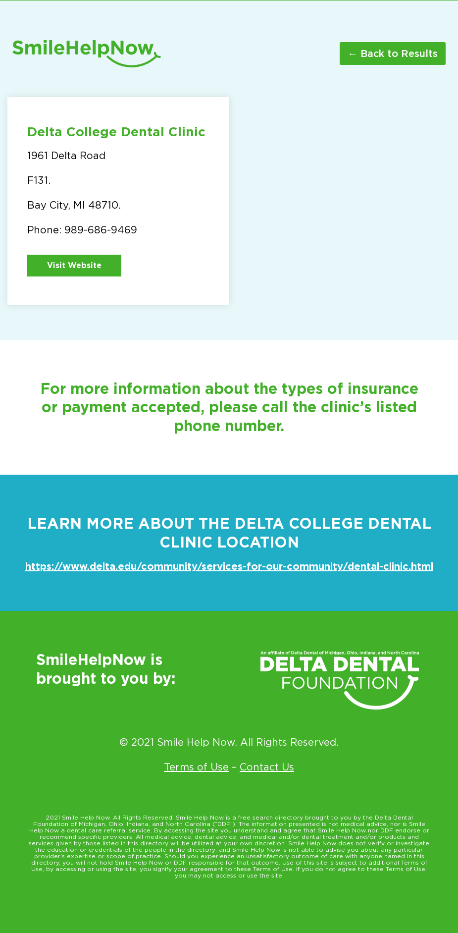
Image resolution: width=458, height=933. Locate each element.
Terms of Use (196, 767)
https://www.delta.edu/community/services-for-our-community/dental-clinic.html (229, 566)
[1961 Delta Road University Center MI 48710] (340, 201)
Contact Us (267, 767)
